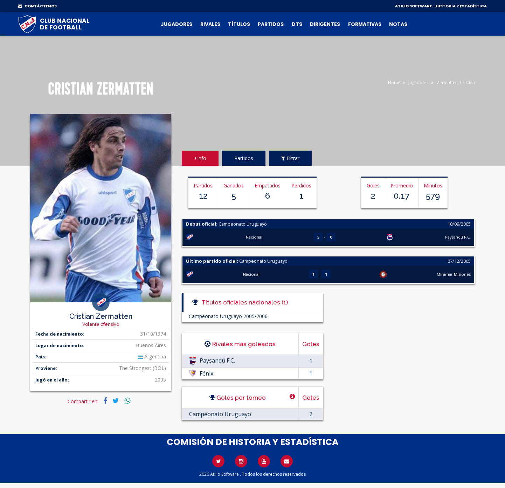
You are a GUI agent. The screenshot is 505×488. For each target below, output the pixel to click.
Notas (398, 24)
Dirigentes (325, 24)
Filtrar (290, 158)
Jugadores (176, 24)
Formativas (364, 24)
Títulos (239, 24)
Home (394, 82)
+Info (200, 158)
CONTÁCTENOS (37, 6)
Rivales (210, 24)
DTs (297, 24)
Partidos (271, 24)
